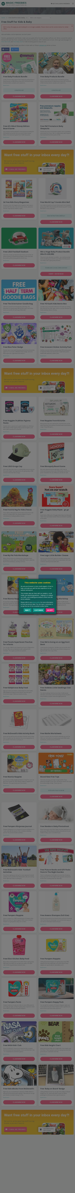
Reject (27, 610)
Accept (50, 610)
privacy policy (36, 602)
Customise (38, 610)
